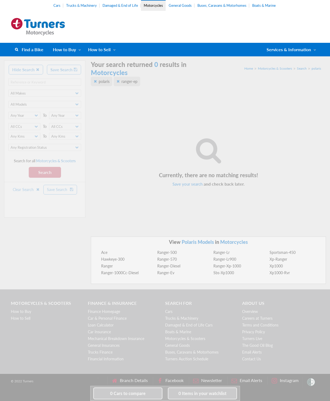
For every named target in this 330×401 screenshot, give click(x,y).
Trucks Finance (100, 352)
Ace (104, 252)
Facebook (170, 380)
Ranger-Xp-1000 (227, 266)
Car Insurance (99, 331)
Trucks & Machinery (81, 5)
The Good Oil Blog (257, 345)
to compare (128, 393)
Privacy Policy (253, 331)
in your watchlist (202, 393)
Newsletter (207, 380)
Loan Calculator (101, 325)
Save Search (64, 69)
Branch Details (130, 380)
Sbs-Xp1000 (223, 272)
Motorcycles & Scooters (275, 68)
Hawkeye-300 (112, 259)
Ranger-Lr (221, 252)
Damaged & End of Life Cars (189, 325)
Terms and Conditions (260, 325)
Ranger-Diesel (168, 266)
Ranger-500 (167, 252)
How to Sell (99, 49)
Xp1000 (276, 266)
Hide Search (26, 69)
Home (248, 68)
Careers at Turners (257, 318)
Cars (56, 5)
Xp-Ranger (278, 259)
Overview (250, 311)
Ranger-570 (167, 259)
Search (45, 172)
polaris (316, 68)
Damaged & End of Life (120, 5)
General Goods (180, 5)
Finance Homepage (104, 311)
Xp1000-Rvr (280, 272)
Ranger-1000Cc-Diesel (120, 272)
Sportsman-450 (283, 252)
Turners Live (252, 338)
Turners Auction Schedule (186, 359)
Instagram (285, 380)
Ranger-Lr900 (224, 259)
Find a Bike (32, 49)
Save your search (187, 184)
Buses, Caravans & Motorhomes (221, 5)
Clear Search (26, 189)
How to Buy (64, 49)
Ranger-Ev (165, 272)
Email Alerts (252, 352)
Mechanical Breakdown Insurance (116, 338)
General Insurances (104, 345)
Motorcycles (153, 5)
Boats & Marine (264, 5)
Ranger (107, 266)
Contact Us (251, 359)
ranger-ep (129, 81)
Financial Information (106, 359)
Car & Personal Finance (107, 318)
